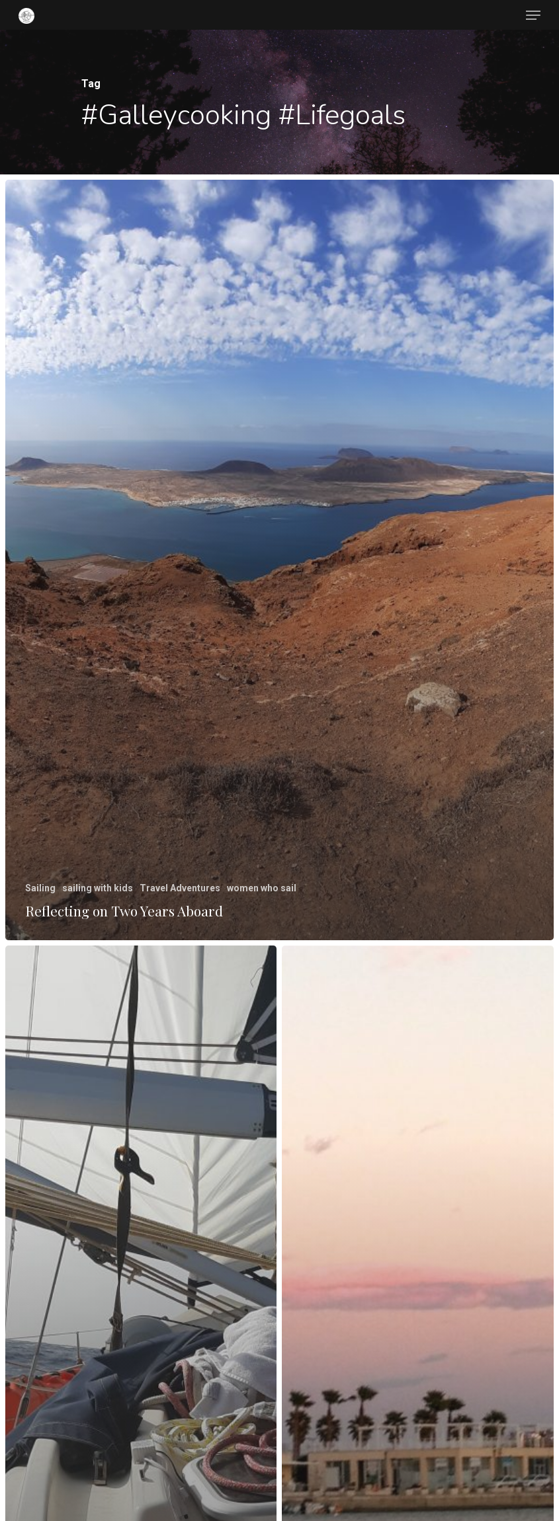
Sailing (39, 888)
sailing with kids (97, 888)
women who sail (261, 888)
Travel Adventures (179, 888)
